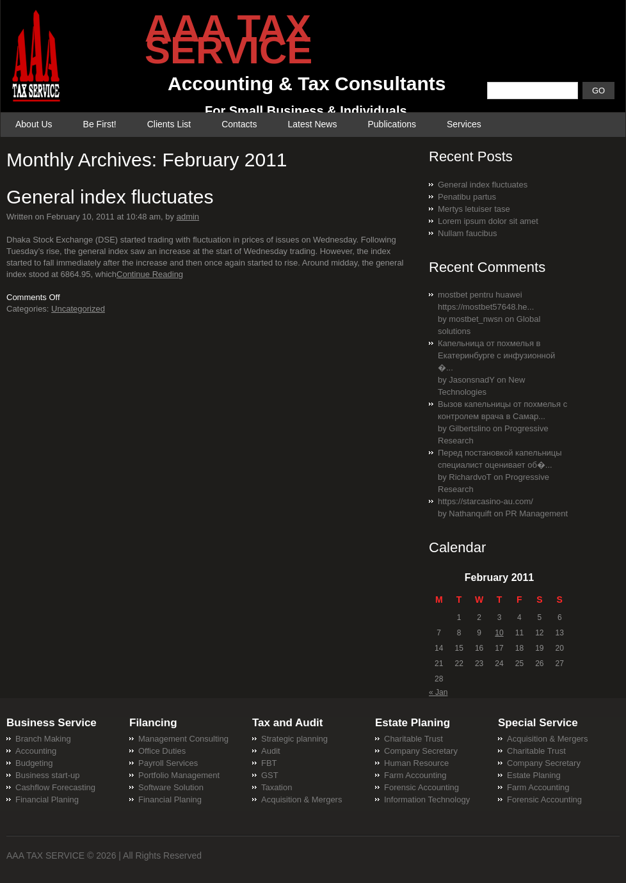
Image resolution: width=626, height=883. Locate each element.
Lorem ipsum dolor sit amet (488, 221)
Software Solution (171, 787)
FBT (269, 763)
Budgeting (34, 763)
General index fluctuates (110, 196)
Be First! (99, 124)
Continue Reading (149, 274)
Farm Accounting (415, 775)
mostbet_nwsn (475, 319)
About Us (33, 124)
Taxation (276, 787)
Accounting (35, 751)
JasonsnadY (471, 380)
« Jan (438, 692)
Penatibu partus (467, 197)
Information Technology (427, 799)
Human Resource (416, 763)
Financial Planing (47, 799)
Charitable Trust (413, 739)
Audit (270, 751)
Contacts (239, 124)
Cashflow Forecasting (55, 787)
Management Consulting (183, 739)
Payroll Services (168, 763)
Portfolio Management (179, 775)
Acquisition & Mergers (301, 799)
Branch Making (43, 739)
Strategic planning (294, 739)
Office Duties (162, 751)
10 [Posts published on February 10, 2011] (499, 632)
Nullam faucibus (467, 233)
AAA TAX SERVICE (45, 855)
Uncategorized (78, 309)
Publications (391, 124)
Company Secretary (421, 751)
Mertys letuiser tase (474, 209)
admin (188, 216)
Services (464, 124)
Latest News (312, 124)
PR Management (537, 513)
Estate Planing (534, 775)
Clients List (169, 124)
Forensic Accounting (421, 787)
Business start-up (47, 775)
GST (269, 775)
